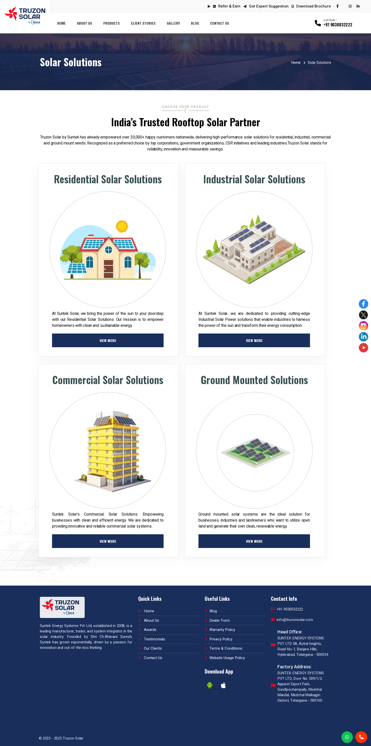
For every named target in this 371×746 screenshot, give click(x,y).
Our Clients (150, 648)
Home (61, 23)
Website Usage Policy (225, 658)
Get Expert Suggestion (269, 6)
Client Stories (143, 23)
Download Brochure (311, 6)
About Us (84, 23)
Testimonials (151, 639)
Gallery (173, 23)
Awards (147, 629)
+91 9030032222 (287, 609)
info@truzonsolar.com (292, 619)
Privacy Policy (218, 639)
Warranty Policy (220, 629)
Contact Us (219, 23)
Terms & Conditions (223, 648)
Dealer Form (217, 620)
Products (111, 23)
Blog (195, 23)
